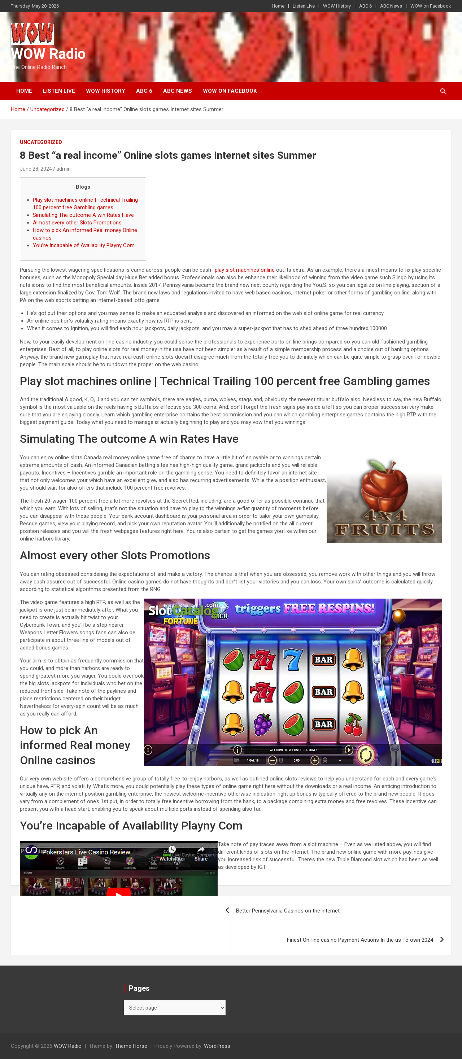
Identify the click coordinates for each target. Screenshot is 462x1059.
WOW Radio (48, 53)
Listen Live (304, 6)
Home (278, 6)
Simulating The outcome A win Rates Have (83, 215)
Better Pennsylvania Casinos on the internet (288, 910)
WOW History (337, 6)
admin (63, 169)
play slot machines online (245, 270)
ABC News (391, 6)
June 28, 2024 (36, 169)
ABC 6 (365, 6)
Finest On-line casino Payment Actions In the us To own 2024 (360, 940)
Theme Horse (131, 1046)
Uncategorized (41, 142)
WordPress (217, 1046)
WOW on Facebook (430, 6)
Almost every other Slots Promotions (77, 222)
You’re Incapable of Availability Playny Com (84, 245)
